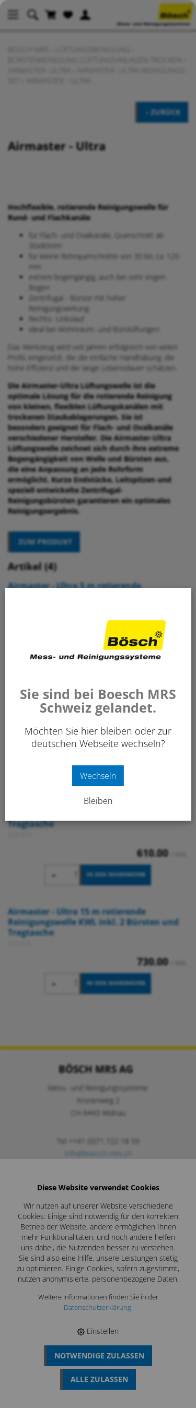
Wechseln (98, 776)
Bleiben (98, 801)
